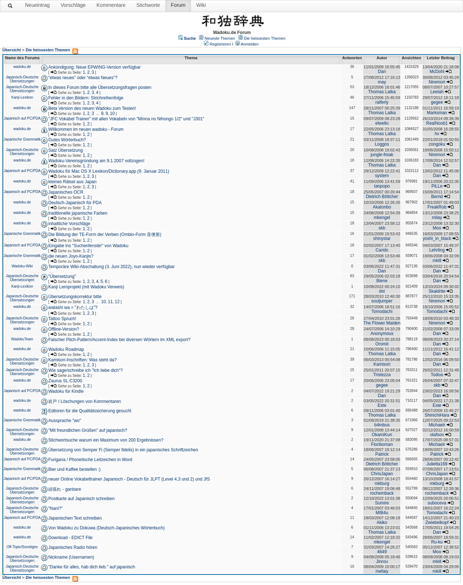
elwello (381, 123)
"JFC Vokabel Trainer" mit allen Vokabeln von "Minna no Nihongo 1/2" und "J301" (126, 118)
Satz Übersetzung (65, 150)
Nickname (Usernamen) (71, 557)
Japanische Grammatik (22, 139)
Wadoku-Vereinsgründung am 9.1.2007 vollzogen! (96, 160)
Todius (437, 374)
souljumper (381, 301)
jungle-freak (381, 154)
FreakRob (437, 207)
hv (437, 133)
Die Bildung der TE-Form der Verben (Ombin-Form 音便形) (104, 234)
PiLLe (437, 186)
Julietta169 (436, 463)
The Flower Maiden (381, 323)
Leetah (437, 91)
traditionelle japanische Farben (77, 213)
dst (382, 291)
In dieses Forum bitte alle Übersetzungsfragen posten (99, 87)
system (382, 175)
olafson (437, 434)
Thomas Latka (382, 91)
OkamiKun (382, 434)
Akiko (382, 522)
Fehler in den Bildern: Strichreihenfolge (85, 97)
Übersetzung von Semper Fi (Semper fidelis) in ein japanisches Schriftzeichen (123, 449)
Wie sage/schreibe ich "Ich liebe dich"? (85, 370)
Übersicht (12, 50)
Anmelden (250, 44)
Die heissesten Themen (264, 38)
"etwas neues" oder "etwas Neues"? (82, 77)
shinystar (382, 238)
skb (381, 228)
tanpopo (382, 186)
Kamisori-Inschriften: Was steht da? (82, 359)
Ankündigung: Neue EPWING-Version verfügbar (94, 67)
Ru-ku (437, 542)
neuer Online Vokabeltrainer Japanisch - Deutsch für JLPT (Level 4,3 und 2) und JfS (129, 479)
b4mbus (382, 424)
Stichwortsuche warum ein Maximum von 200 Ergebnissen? (105, 440)
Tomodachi (381, 311)
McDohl (437, 71)
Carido (381, 250)
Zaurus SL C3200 (65, 380)
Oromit (381, 344)
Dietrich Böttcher (382, 196)
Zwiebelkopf (437, 522)
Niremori (437, 82)
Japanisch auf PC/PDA (22, 118)
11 (110, 301)
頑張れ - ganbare (64, 489)
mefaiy (381, 571)
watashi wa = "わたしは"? (72, 307)
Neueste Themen (220, 38)
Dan (382, 71)
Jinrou (382, 561)
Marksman (437, 112)
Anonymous (381, 333)
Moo (437, 228)
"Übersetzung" (62, 276)
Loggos (382, 144)
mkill (437, 260)
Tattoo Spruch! (62, 318)
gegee (437, 102)
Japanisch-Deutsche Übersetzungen (22, 79)
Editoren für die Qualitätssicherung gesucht (89, 410)
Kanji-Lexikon (22, 97)
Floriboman (382, 444)
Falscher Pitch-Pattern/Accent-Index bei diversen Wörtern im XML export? (119, 339)
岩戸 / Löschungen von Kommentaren (84, 401)
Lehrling (437, 250)
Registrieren (220, 44)
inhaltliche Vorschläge (69, 223)
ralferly (381, 102)
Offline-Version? (63, 329)
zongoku (437, 144)
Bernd (437, 196)
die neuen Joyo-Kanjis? (70, 256)
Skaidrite (437, 291)
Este (382, 405)
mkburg (382, 483)
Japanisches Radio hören (72, 547)
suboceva (437, 503)
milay (437, 217)
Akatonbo (382, 207)
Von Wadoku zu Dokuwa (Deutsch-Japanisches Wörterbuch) (106, 527)
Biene (381, 280)
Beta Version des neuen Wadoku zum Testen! (92, 108)
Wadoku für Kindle (66, 391)
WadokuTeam (22, 339)
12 (117, 301)
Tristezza (382, 374)
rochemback (382, 493)
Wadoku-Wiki (22, 266)
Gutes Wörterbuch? (67, 139)
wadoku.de (22, 67)
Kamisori (381, 364)
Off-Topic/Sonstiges (22, 547)
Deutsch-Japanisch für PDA (74, 202)
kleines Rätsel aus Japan (72, 181)
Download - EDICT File (70, 537)
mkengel (382, 217)
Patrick (381, 454)
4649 (382, 551)
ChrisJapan (382, 473)
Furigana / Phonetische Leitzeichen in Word (90, 459)
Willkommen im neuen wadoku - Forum (85, 129)
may (382, 82)
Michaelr (437, 424)
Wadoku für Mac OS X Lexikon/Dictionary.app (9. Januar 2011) (108, 171)
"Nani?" (55, 508)
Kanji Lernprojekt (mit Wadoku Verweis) (86, 286)
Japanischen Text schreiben (75, 518)
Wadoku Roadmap (66, 349)
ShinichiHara (437, 415)
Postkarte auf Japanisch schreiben (81, 498)
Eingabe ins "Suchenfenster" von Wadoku (88, 245)
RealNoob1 (437, 123)
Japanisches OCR (65, 192)
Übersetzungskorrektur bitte (74, 296)
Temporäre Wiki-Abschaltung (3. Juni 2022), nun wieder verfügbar (111, 266)
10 (112, 113)
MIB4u (381, 512)
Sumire (382, 503)
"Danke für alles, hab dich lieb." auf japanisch (91, 566)
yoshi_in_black (437, 238)
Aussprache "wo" (64, 420)
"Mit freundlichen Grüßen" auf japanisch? (87, 430)
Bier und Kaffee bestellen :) (74, 469)
